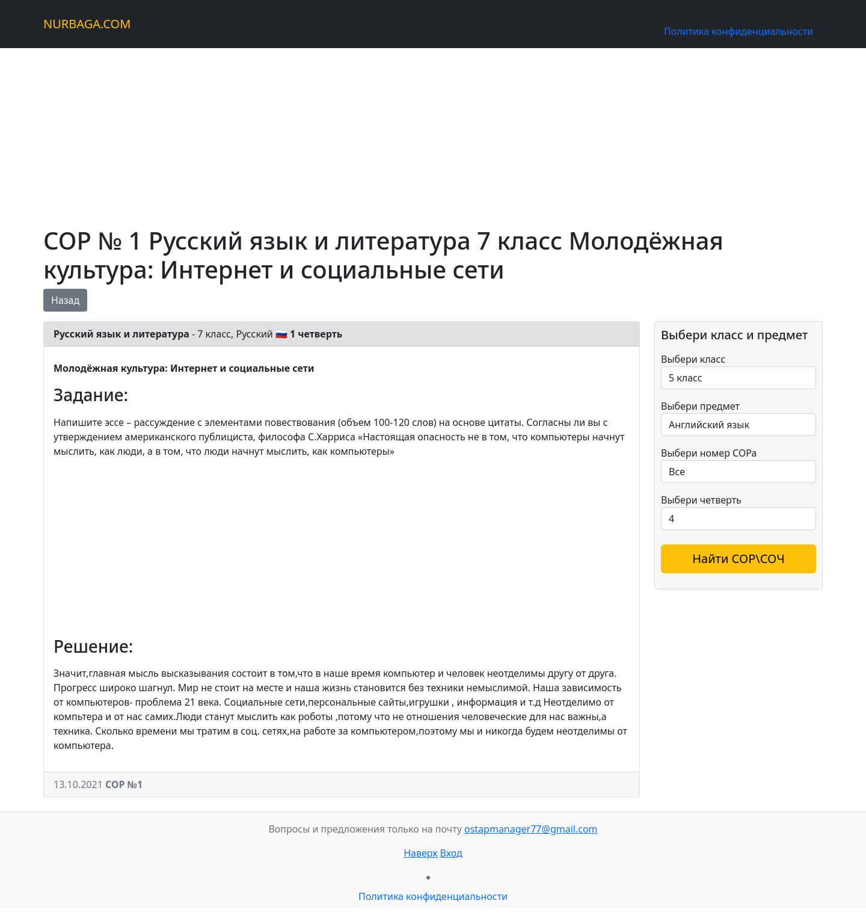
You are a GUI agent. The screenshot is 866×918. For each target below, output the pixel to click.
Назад (65, 300)
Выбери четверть (701, 500)
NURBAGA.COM (87, 24)
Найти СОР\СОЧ (738, 558)
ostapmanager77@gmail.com (531, 829)
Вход (451, 853)
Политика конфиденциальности (738, 31)
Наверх (420, 853)
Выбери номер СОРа (709, 453)
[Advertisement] (404, 132)
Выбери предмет (700, 406)
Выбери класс (693, 359)
